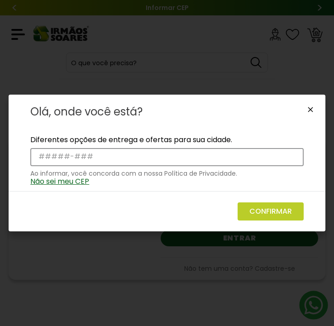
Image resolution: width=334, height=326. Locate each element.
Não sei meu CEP (59, 181)
